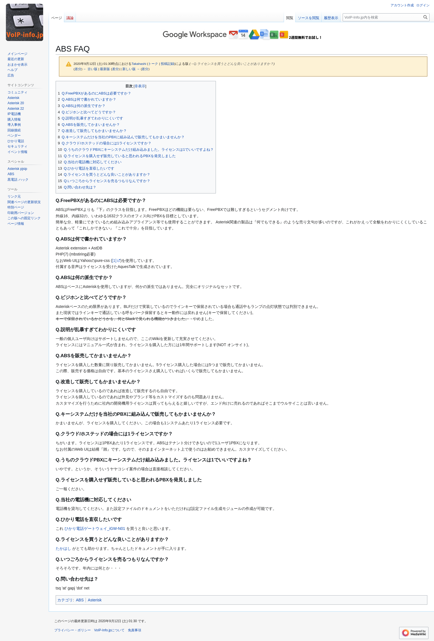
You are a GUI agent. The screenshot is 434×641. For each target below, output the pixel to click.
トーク (153, 63)
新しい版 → (131, 69)
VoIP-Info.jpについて (109, 630)
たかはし (63, 548)
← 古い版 (90, 69)
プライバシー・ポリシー (72, 630)
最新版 (105, 69)
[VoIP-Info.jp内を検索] (386, 17)
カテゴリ (65, 600)
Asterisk (95, 600)
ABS (80, 600)
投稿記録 (167, 63)
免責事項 (134, 630)
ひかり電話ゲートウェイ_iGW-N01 (94, 528)
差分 (78, 69)
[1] (114, 260)
